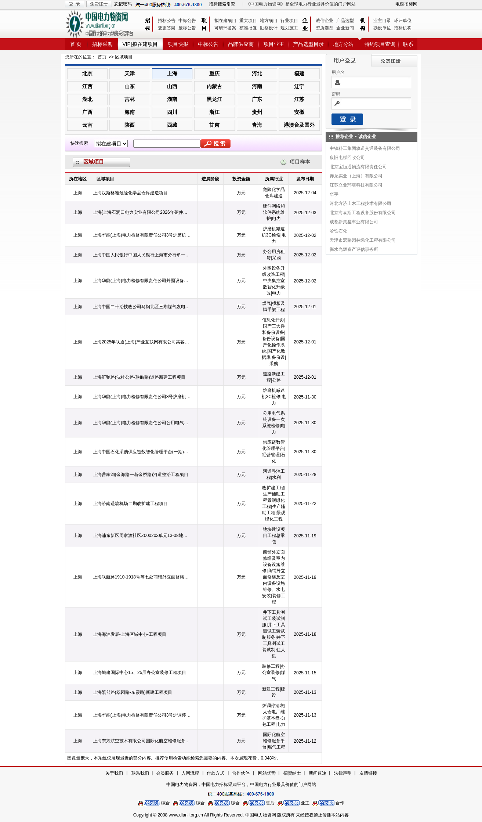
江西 (87, 86)
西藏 (172, 125)
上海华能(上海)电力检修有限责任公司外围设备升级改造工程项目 (142, 280)
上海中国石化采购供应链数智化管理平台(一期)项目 (142, 451)
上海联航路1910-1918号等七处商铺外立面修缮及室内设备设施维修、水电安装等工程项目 (142, 577)
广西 (87, 112)
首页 (102, 57)
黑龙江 (214, 99)
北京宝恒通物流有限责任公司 (358, 166)
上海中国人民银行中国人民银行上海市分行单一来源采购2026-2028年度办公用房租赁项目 (142, 254)
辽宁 (299, 86)
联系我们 (140, 773)
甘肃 (214, 125)
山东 (129, 86)
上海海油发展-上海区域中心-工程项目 (129, 634)
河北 (257, 73)
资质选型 (324, 27)
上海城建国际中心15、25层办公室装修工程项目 (139, 672)
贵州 (257, 112)
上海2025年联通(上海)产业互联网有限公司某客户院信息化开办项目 (142, 342)
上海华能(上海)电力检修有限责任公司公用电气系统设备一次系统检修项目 (142, 422)
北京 (87, 73)
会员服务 (165, 773)
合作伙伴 (241, 773)
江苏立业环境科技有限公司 (356, 185)
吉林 (129, 99)
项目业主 (274, 44)
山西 (172, 86)
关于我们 (114, 773)
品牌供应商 (241, 44)
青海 (257, 125)
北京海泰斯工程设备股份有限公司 (363, 212)
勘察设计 (269, 27)
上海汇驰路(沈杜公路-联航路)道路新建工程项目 (139, 377)
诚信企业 (324, 20)
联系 (408, 44)
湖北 (87, 99)
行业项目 (289, 20)
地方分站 (343, 44)
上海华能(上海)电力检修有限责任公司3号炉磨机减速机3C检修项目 (142, 235)
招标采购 (102, 44)
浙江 (214, 112)
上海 (172, 73)
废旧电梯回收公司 (347, 157)
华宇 (334, 194)
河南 (257, 86)
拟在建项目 (225, 20)
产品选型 (345, 20)
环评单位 (403, 20)
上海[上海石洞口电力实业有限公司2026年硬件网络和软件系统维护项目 (142, 212)
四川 (172, 112)
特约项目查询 (380, 44)
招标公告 (166, 20)
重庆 (214, 73)
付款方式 (215, 773)
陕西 (129, 125)
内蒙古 (214, 86)
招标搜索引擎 (222, 4)
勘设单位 (382, 27)
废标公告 (187, 27)
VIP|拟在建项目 (139, 44)
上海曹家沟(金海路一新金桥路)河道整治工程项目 (140, 474)
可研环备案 (225, 27)
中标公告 (187, 20)
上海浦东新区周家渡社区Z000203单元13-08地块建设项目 (142, 535)
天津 (129, 73)
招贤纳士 (292, 773)
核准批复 (248, 27)
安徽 (299, 112)
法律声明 (343, 773)
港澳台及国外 (299, 125)
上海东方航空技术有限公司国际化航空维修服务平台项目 (142, 740)
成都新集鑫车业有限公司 (354, 221)
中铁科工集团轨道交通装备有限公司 (365, 148)
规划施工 (289, 27)
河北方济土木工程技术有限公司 (360, 203)
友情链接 (368, 773)
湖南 (172, 99)
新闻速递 (317, 773)
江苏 (299, 99)
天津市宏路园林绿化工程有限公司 (363, 240)
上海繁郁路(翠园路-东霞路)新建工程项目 (132, 692)
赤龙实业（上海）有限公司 (356, 176)
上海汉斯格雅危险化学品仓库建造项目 (130, 192)
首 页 (76, 44)
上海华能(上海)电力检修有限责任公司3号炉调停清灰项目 (142, 715)
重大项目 (248, 20)
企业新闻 (345, 27)
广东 (257, 99)
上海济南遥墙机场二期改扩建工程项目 (130, 503)
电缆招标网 (406, 4)
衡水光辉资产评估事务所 (354, 249)
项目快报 (178, 44)
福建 (299, 73)
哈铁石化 (338, 231)
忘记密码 (123, 4)
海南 (129, 112)
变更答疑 (166, 27)
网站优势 (267, 773)
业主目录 (382, 20)
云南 (87, 125)
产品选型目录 (308, 44)
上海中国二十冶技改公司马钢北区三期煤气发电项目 (142, 306)
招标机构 (403, 27)
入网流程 (190, 773)
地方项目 (269, 20)
